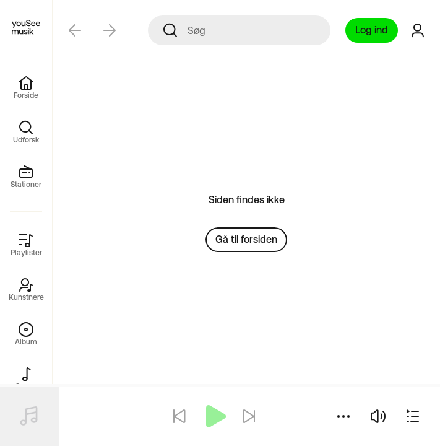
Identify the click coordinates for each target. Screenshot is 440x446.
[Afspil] (214, 416)
